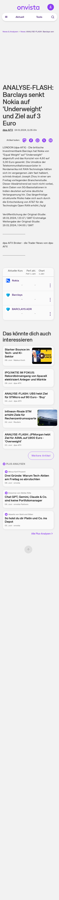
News (23, 31)
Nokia (15, 280)
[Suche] (52, 17)
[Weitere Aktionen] (50, 285)
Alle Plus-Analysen (42, 533)
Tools (39, 17)
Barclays (17, 294)
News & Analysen (10, 31)
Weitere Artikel (40, 455)
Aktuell (20, 17)
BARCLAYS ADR (22, 309)
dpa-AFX (8, 130)
